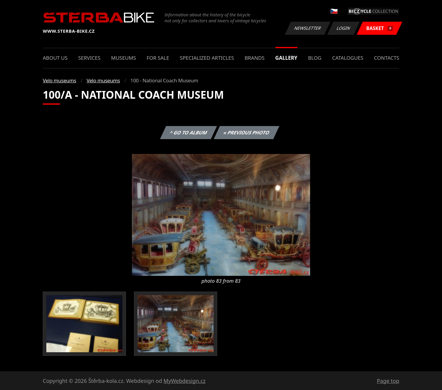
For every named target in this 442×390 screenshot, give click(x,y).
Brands (254, 57)
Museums (123, 57)
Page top (388, 380)
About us (55, 57)
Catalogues (347, 57)
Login (344, 28)
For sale (158, 57)
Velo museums (59, 80)
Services (89, 57)
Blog (314, 57)
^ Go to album (188, 132)
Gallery (286, 57)
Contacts (386, 57)
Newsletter (307, 28)
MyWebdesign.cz (184, 380)
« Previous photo (246, 132)
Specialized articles (207, 57)
